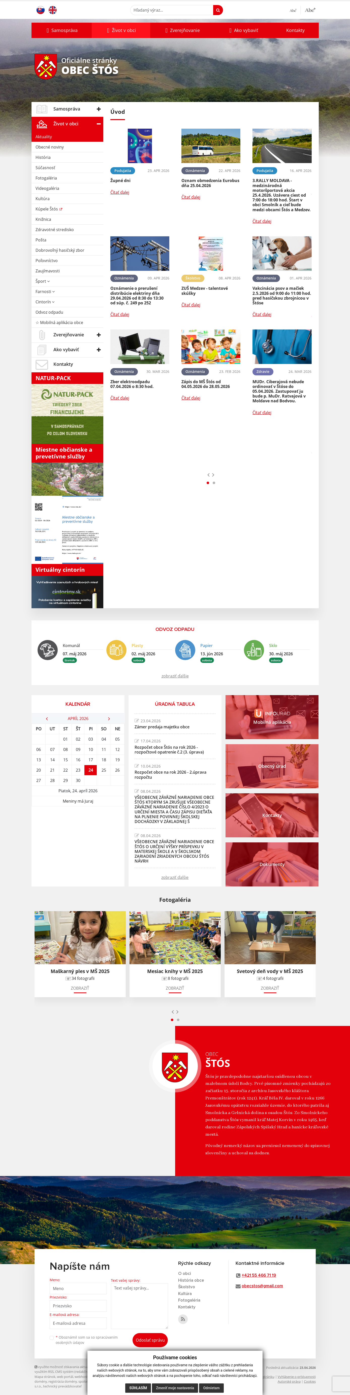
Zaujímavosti (48, 271)
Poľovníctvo (47, 260)
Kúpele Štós (47, 209)
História (43, 157)
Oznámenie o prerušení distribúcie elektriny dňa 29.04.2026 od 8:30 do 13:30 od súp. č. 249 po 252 (137, 295)
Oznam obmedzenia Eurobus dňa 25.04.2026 (210, 183)
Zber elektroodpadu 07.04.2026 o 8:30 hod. (132, 384)
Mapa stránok (45, 1376)
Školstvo (186, 1287)
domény (41, 1381)
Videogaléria (47, 188)
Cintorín (45, 302)
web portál (65, 1376)
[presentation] (208, 474)
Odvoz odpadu (49, 312)
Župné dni (120, 180)
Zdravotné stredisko (55, 229)
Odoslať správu (150, 1340)
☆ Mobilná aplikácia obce (59, 322)
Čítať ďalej (119, 192)
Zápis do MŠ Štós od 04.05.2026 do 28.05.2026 (205, 384)
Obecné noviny (50, 147)
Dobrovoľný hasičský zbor (60, 250)
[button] (61, 30)
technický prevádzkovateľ (62, 1386)
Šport (43, 281)
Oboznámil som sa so (87, 1340)
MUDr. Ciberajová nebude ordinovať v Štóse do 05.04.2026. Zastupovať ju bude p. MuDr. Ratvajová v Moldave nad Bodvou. (279, 391)
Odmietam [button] (211, 1388)
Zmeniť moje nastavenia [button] (175, 1388)
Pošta (41, 240)
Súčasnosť (45, 167)
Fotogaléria (46, 178)
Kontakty (295, 30)
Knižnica (43, 219)
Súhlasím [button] (138, 1388)
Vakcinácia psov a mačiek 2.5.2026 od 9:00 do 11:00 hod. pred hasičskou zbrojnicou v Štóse (281, 295)
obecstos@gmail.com (262, 1286)
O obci (184, 1274)
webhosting (83, 1376)
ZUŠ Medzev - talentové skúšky (204, 290)
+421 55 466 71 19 (259, 1275)
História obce (191, 1280)
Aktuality (44, 136)
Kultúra (43, 198)
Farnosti (45, 291)
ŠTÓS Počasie (77, 825)
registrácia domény (62, 1381)
